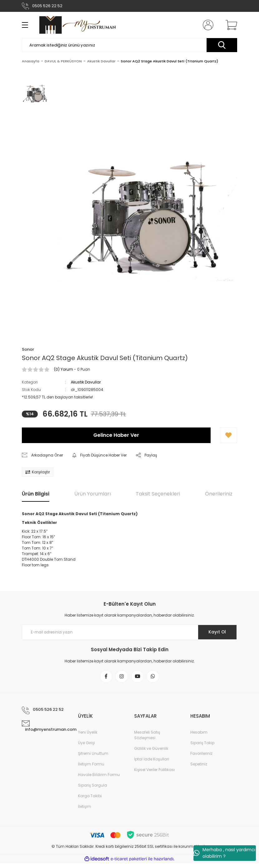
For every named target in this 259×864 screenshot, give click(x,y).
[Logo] (77, 25)
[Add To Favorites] (228, 435)
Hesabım (199, 732)
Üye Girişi (86, 743)
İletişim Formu (91, 764)
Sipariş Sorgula (92, 785)
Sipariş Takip (202, 743)
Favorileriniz (201, 754)
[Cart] (230, 25)
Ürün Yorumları (92, 493)
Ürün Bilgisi (35, 493)
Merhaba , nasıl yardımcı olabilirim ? (224, 853)
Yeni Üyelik (87, 732)
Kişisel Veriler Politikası (154, 770)
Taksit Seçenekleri (158, 493)
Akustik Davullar (86, 382)
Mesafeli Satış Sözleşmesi (147, 735)
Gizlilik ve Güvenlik (151, 749)
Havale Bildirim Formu (99, 775)
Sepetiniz (198, 764)
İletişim (84, 807)
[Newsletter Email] (129, 632)
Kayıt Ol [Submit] (216, 632)
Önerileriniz (218, 493)
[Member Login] (206, 25)
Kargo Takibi (90, 796)
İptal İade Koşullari (151, 759)
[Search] (129, 45)
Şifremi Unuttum (93, 754)
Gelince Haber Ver (116, 435)
